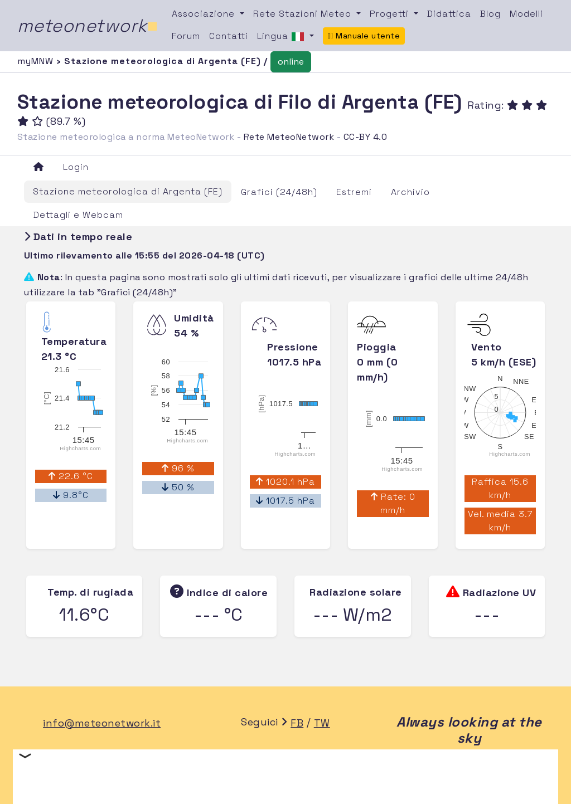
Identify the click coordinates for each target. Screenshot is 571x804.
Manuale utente (364, 36)
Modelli (526, 14)
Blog (490, 14)
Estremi (354, 192)
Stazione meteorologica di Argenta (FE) (127, 191)
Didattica (449, 14)
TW (322, 723)
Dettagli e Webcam (78, 215)
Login (76, 167)
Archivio (410, 192)
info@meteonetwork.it (102, 723)
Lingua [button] (282, 36)
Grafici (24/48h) (279, 192)
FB (297, 723)
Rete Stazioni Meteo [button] (303, 14)
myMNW (36, 61)
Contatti (228, 36)
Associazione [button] (205, 14)
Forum (186, 36)
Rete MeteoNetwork (289, 137)
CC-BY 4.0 (365, 137)
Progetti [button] (391, 14)
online (291, 61)
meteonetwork (87, 25)
